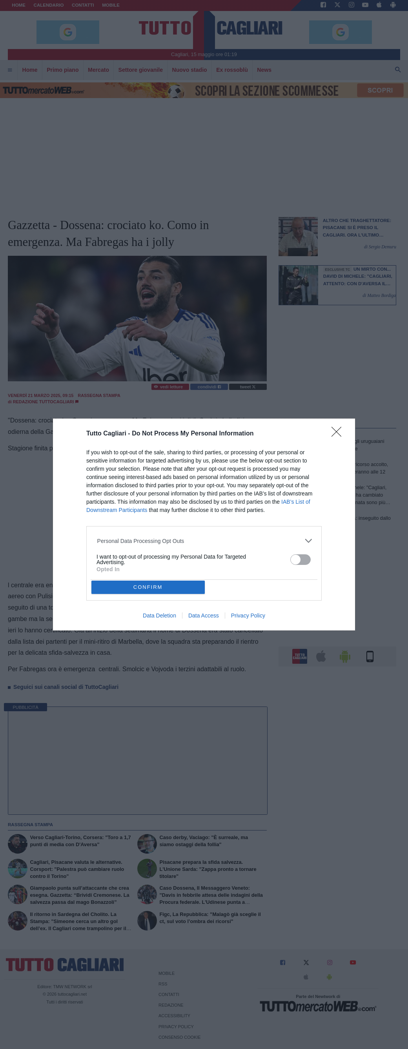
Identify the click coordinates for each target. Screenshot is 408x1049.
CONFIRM (148, 587)
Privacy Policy (248, 615)
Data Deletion (159, 615)
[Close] (339, 434)
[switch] (300, 559)
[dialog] (204, 525)
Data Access (203, 615)
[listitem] (204, 541)
